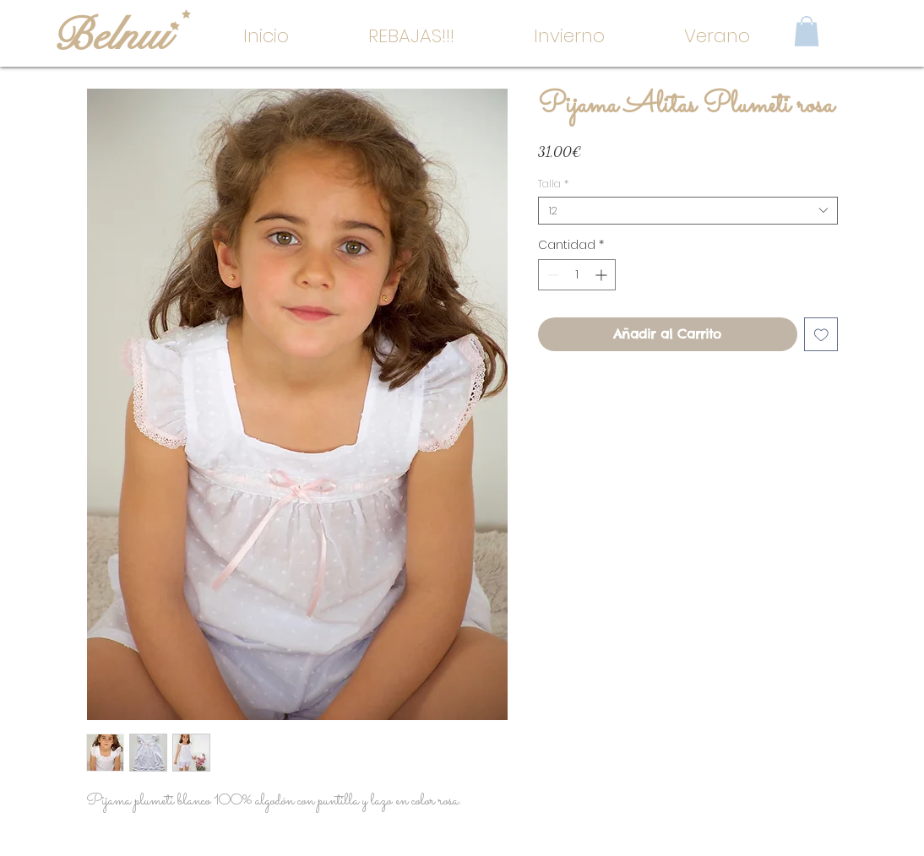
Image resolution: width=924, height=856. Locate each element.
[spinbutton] (577, 275)
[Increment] (602, 275)
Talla (553, 183)
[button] (569, 36)
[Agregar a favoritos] (821, 334)
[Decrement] (551, 275)
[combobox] (688, 211)
